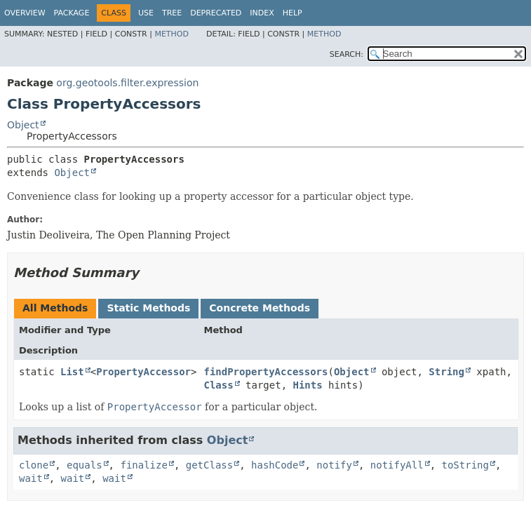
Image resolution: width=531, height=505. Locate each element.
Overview (25, 13)
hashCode (274, 465)
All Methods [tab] (55, 308)
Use (146, 13)
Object (23, 124)
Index (262, 13)
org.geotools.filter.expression (127, 82)
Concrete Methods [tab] (259, 308)
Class (218, 385)
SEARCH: (346, 54)
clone (33, 465)
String (446, 371)
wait (31, 478)
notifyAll (397, 465)
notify (334, 465)
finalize (143, 465)
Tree (172, 13)
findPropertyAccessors (265, 371)
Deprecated (215, 13)
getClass (209, 465)
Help (292, 13)
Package (72, 13)
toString (465, 465)
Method (171, 34)
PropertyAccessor (143, 371)
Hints (307, 385)
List (72, 371)
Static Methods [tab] (148, 308)
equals (84, 465)
